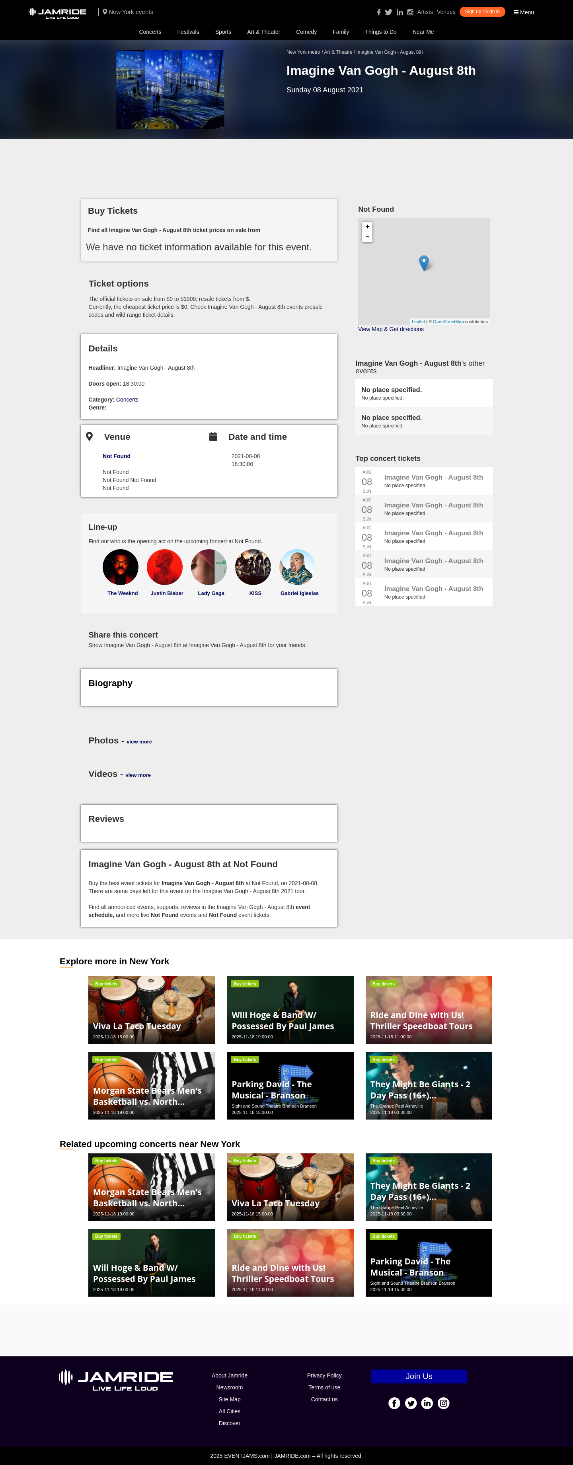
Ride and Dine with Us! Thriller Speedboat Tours (421, 1020)
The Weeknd (122, 593)
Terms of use (324, 1387)
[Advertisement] (286, 165)
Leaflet (418, 321)
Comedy (306, 32)
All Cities (229, 1411)
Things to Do (381, 32)
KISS (255, 593)
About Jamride (230, 1375)
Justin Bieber (166, 593)
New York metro (303, 52)
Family (341, 32)
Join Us (419, 1376)
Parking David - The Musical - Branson (272, 1090)
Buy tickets (106, 983)
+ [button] (367, 227)
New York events (128, 11)
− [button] (367, 237)
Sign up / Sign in (482, 11)
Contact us (324, 1399)
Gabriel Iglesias (300, 593)
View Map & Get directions (391, 329)
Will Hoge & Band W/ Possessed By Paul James (283, 1020)
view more (139, 742)
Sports (223, 32)
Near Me (423, 32)
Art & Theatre (338, 52)
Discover (229, 1423)
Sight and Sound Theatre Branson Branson (274, 1106)
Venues (446, 12)
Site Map (229, 1399)
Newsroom (229, 1387)
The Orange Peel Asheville (396, 1106)
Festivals (188, 32)
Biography (111, 683)
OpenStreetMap (448, 321)
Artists (425, 12)
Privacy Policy (324, 1375)
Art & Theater (263, 32)
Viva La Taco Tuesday (137, 1026)
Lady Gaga (211, 593)
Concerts (150, 32)
